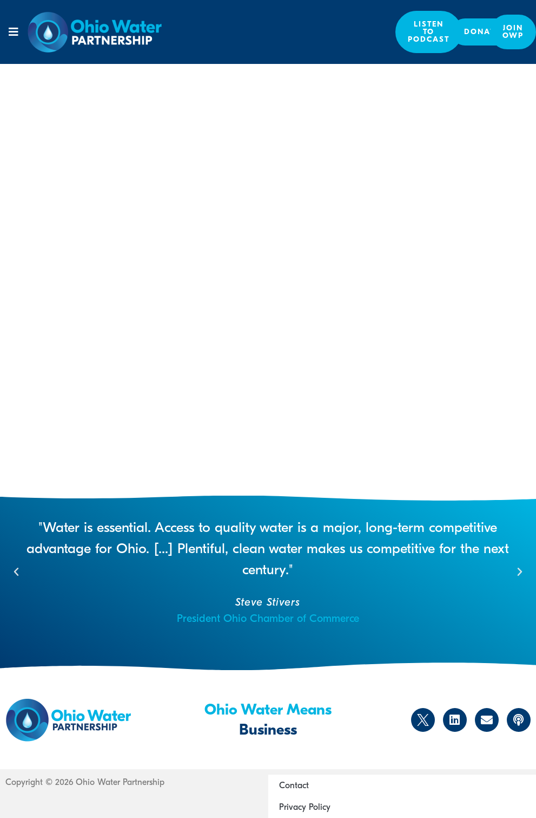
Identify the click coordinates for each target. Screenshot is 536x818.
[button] (13, 32)
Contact (294, 785)
